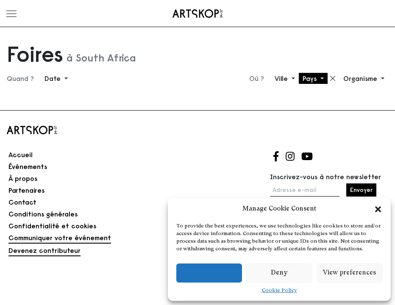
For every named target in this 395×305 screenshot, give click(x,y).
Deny (279, 273)
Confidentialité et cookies (52, 226)
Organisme (361, 78)
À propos (22, 178)
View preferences (349, 273)
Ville (282, 78)
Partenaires (26, 190)
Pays (311, 78)
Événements (27, 166)
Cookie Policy (279, 290)
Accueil (20, 154)
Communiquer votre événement (59, 237)
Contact (22, 202)
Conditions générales (43, 214)
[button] (378, 209)
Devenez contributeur (44, 250)
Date (54, 78)
